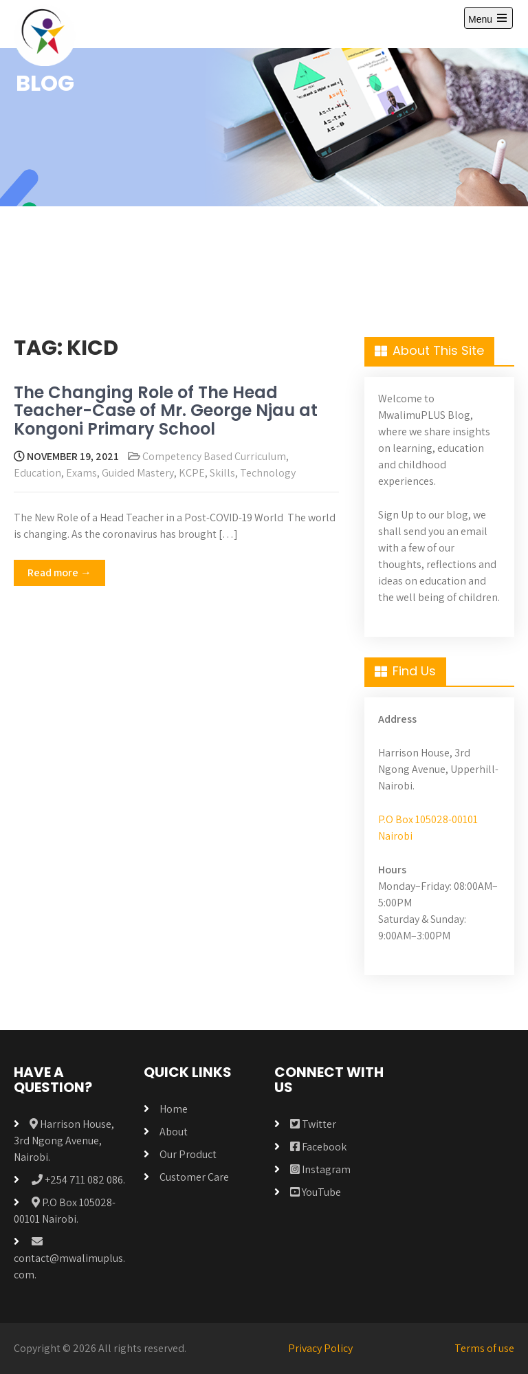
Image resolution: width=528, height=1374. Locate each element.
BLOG (45, 82)
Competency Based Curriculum (214, 456)
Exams (81, 473)
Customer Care (194, 1177)
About (174, 1131)
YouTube (315, 1192)
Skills (222, 473)
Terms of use (484, 1348)
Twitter (313, 1124)
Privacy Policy (320, 1348)
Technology (268, 473)
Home (174, 1109)
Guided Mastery (138, 473)
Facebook (318, 1146)
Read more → (59, 572)
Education (37, 473)
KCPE (192, 473)
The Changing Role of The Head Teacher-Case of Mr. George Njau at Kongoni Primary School (166, 410)
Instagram (320, 1169)
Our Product (188, 1154)
